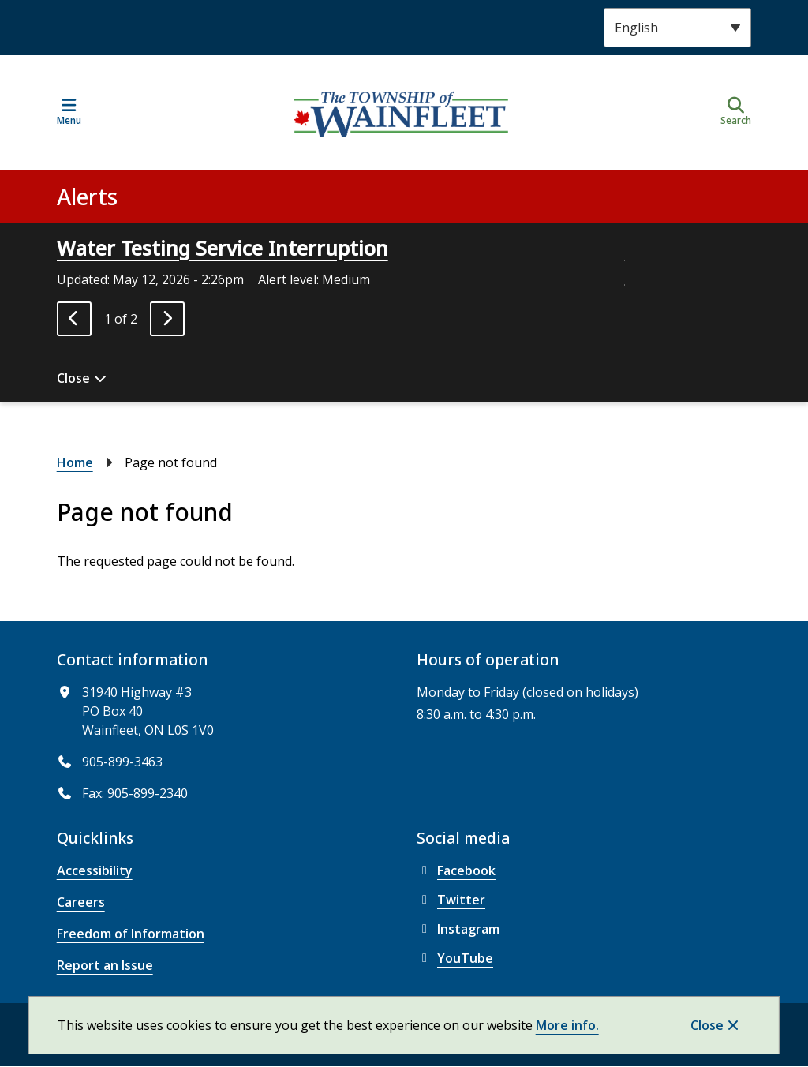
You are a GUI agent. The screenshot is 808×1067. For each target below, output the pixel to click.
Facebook (456, 870)
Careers (81, 902)
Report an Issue (105, 965)
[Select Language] (677, 27)
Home (75, 462)
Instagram (458, 929)
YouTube (455, 958)
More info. (567, 1025)
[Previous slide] (74, 318)
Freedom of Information (130, 933)
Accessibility (95, 870)
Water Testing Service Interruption (222, 247)
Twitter (451, 899)
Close (707, 1025)
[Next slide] (167, 318)
